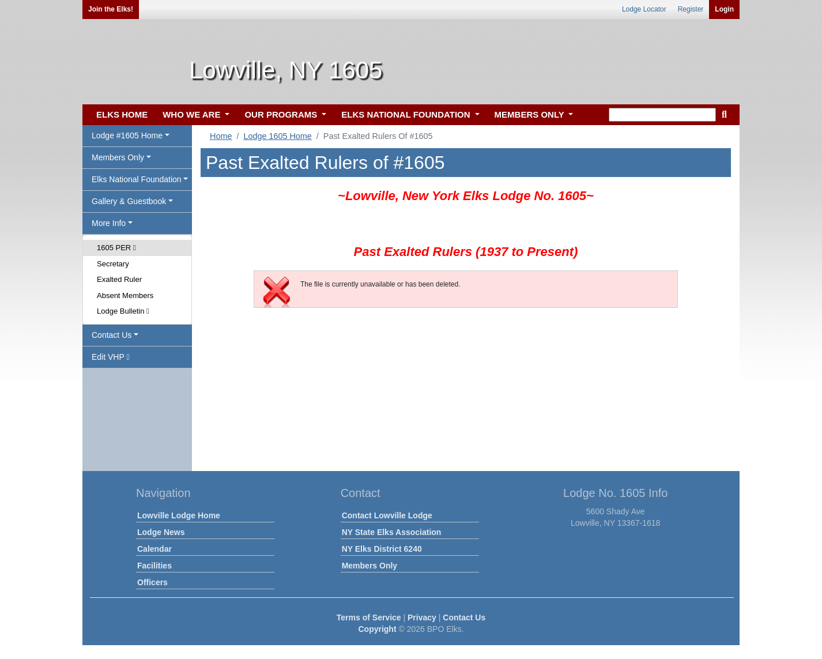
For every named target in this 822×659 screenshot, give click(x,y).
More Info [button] (109, 223)
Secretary (113, 263)
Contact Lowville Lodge (387, 515)
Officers (152, 582)
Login (724, 9)
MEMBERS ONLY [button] (531, 114)
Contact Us (464, 617)
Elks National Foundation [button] (137, 179)
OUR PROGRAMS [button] (281, 114)
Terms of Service (369, 617)
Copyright (377, 629)
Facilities (154, 565)
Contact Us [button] (111, 335)
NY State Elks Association (392, 532)
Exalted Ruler (119, 279)
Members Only (369, 565)
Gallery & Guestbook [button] (129, 201)
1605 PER (116, 247)
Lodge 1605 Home (277, 136)
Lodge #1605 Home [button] (127, 135)
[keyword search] (662, 115)
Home (221, 136)
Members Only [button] (118, 157)
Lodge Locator (644, 9)
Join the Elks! (110, 9)
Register (691, 9)
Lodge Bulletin (123, 311)
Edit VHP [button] (111, 356)
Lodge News (160, 532)
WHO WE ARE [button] (193, 114)
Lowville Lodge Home (178, 515)
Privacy (422, 617)
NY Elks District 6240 (382, 548)
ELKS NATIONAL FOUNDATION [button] (407, 114)
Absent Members (125, 295)
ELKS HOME (122, 114)
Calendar (154, 548)
